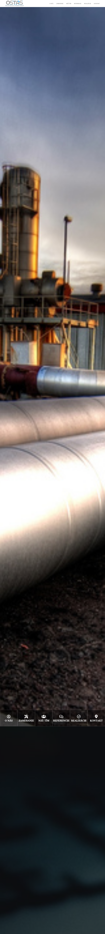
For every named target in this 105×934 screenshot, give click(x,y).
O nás (9, 720)
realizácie (78, 720)
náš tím (43, 720)
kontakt (96, 720)
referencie (61, 720)
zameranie (26, 720)
